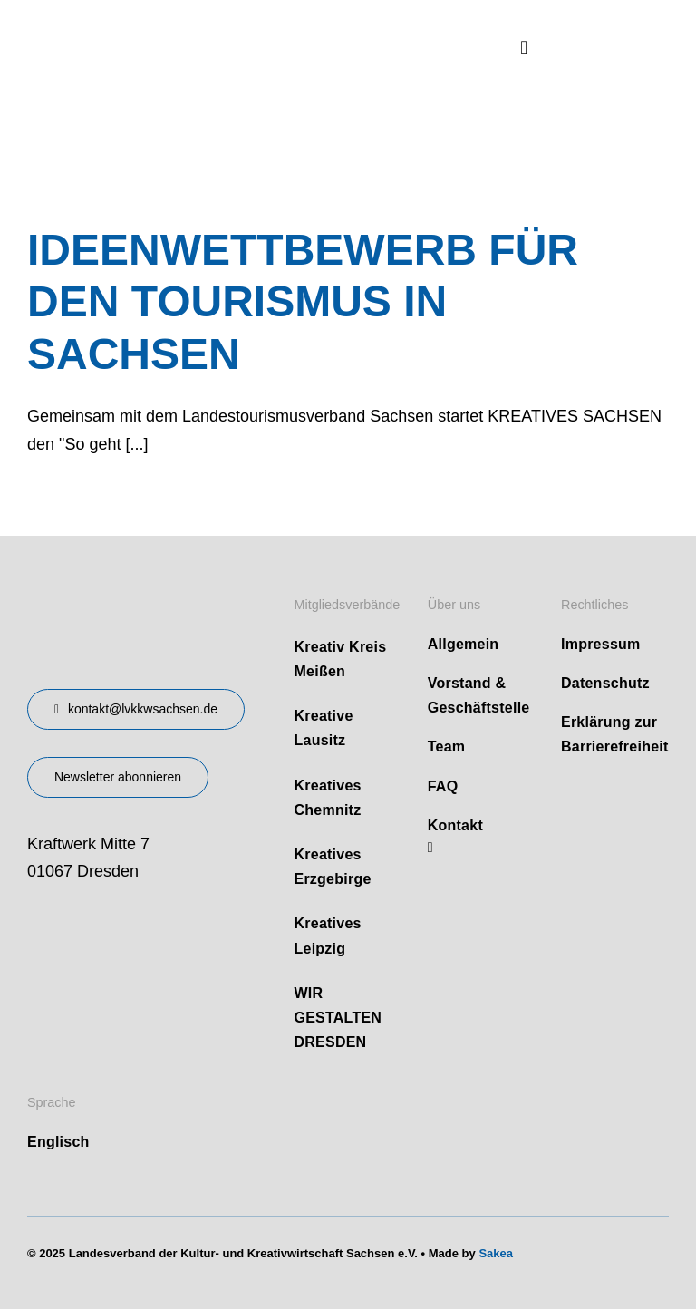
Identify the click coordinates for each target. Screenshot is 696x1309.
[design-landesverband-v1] (117, 589)
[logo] (163, 26)
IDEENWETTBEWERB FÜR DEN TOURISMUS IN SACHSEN (302, 302)
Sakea (495, 1253)
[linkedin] (430, 847)
